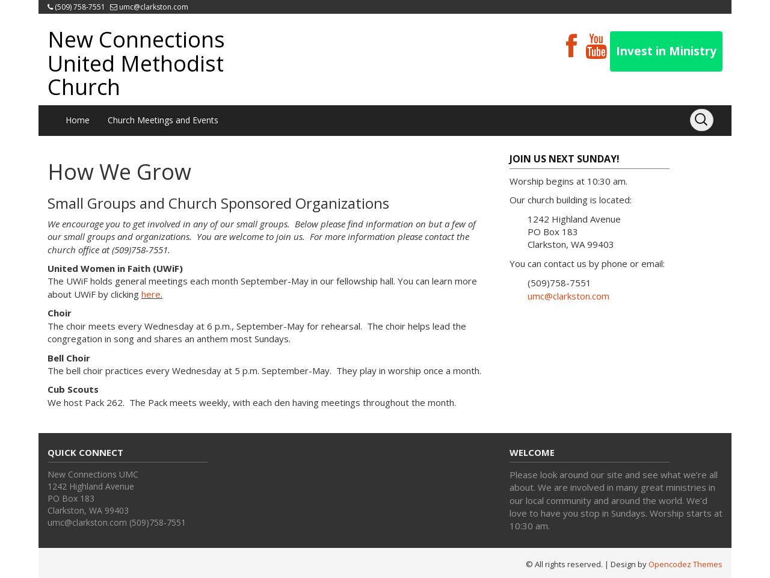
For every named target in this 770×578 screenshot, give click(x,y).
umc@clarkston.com (153, 7)
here (151, 294)
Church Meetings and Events (163, 120)
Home (78, 120)
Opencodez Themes (685, 564)
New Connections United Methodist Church (136, 63)
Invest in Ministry (666, 51)
